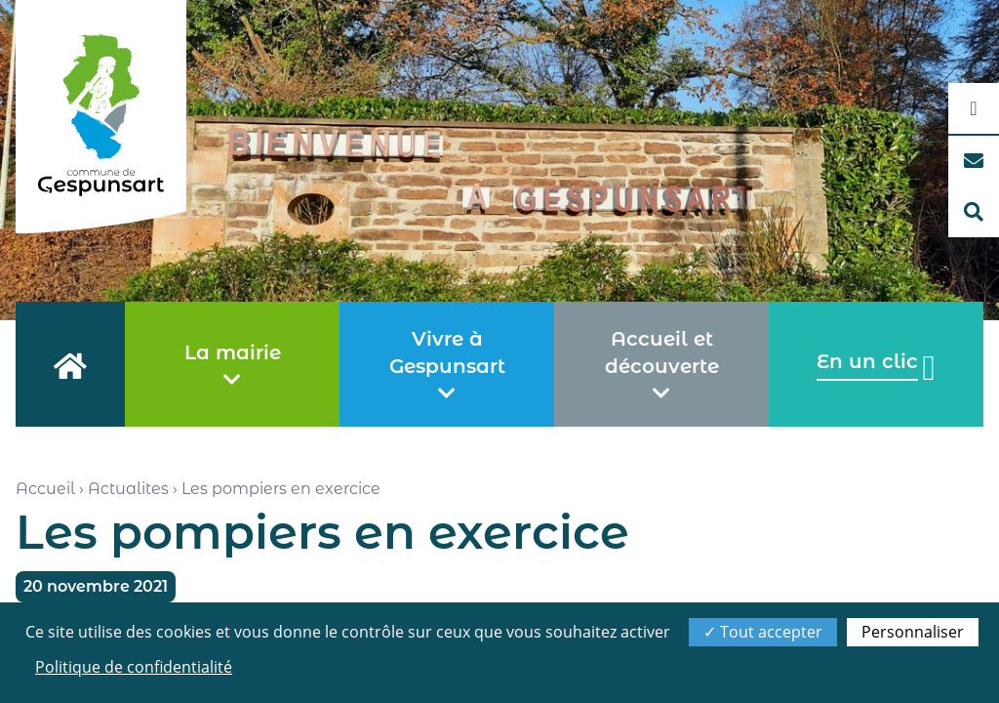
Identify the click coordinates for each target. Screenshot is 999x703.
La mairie (232, 365)
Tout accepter (762, 631)
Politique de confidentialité (133, 667)
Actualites (128, 488)
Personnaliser (912, 631)
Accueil (45, 488)
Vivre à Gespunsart (447, 365)
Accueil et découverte (662, 365)
